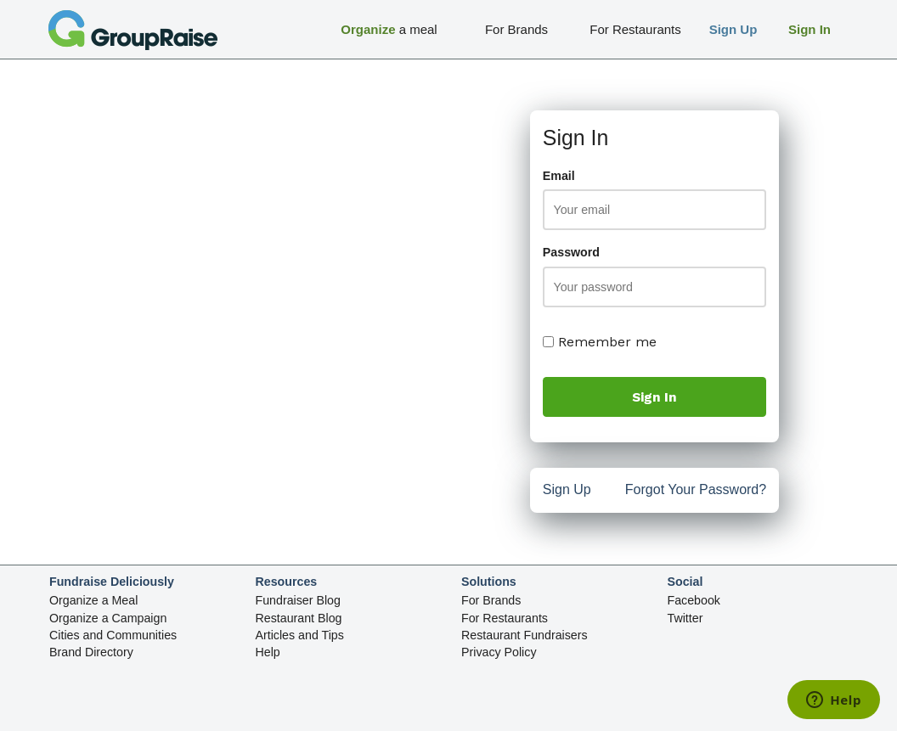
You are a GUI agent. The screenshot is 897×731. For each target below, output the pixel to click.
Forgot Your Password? (695, 491)
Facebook (694, 600)
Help (268, 652)
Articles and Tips (300, 635)
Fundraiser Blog (298, 600)
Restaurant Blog (299, 618)
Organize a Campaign (107, 618)
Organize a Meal (93, 600)
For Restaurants (504, 618)
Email (559, 176)
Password (571, 252)
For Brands (491, 600)
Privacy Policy (499, 652)
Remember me (600, 342)
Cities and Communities (113, 635)
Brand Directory (91, 652)
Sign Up (567, 491)
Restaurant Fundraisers (524, 635)
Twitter (685, 618)
